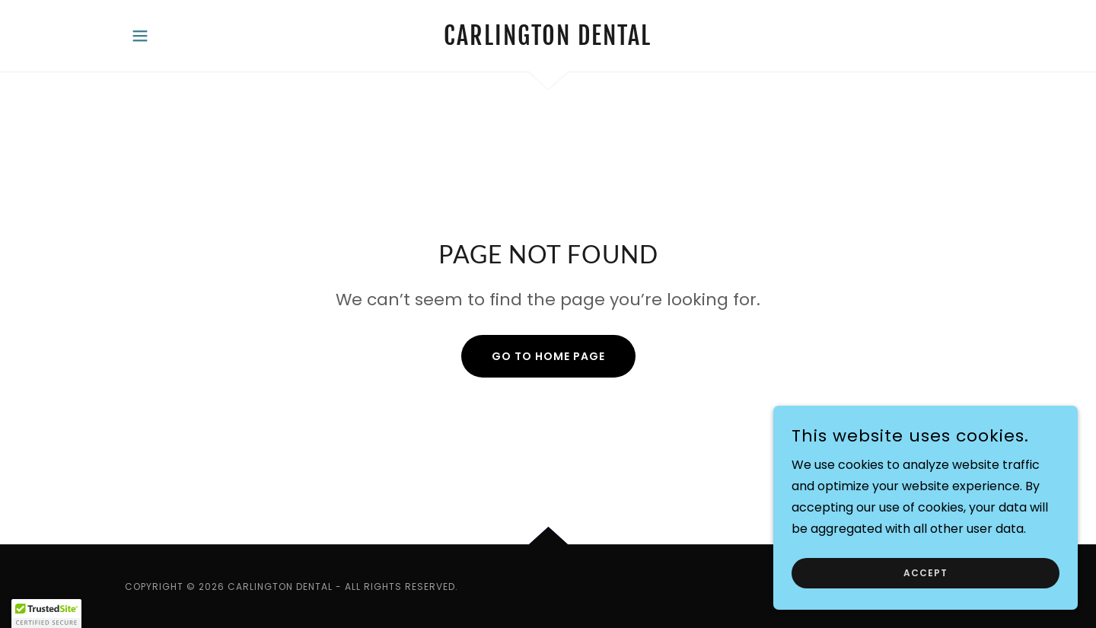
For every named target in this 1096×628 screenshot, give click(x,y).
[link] (548, 40)
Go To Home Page (548, 356)
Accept (925, 572)
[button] (140, 36)
